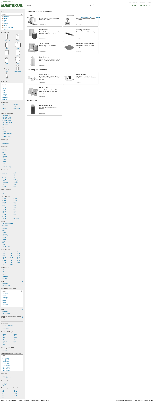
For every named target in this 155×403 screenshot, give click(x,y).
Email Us (142, 2)
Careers (20, 400)
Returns (14, 400)
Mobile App (26, 400)
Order (133, 5)
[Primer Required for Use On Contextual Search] (12, 291)
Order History (146, 5)
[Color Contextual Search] (12, 14)
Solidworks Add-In (35, 400)
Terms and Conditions (140, 400)
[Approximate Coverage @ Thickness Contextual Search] (12, 355)
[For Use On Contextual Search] (12, 84)
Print (94, 17)
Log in (150, 2)
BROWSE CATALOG (7, 1)
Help (42, 400)
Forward (98, 17)
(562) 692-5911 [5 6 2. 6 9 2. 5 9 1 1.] (133, 2)
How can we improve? (86, 17)
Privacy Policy (150, 400)
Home (2, 400)
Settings (47, 400)
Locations (8, 400)
